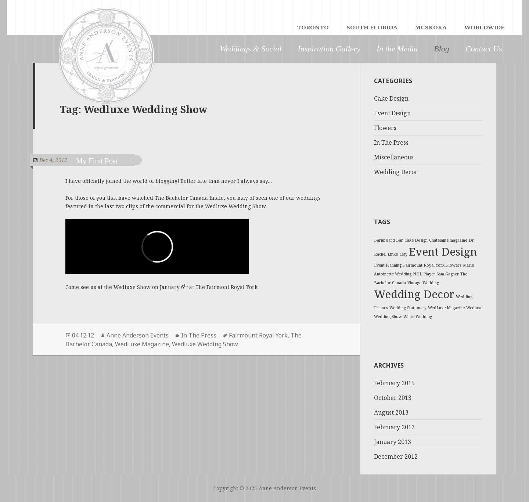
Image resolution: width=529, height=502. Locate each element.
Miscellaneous (394, 157)
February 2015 (394, 383)
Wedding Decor (396, 172)
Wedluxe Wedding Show (205, 344)
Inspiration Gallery (329, 48)
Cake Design (391, 98)
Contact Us (483, 48)
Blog (441, 48)
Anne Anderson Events (138, 335)
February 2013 (394, 427)
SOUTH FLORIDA (371, 28)
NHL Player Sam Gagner (436, 274)
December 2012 (396, 456)
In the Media (397, 48)
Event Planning (388, 265)
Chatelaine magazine (448, 240)
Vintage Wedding (423, 282)
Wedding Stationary (408, 307)
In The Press (198, 335)
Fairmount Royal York (258, 335)
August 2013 (391, 412)
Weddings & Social (251, 48)
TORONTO (313, 28)
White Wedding (417, 316)
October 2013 (392, 398)
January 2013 (392, 442)
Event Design (392, 113)
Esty (403, 254)
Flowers (385, 128)
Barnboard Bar (388, 240)
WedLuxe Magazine (142, 344)
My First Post (104, 160)
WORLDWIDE (484, 28)
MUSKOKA (431, 28)
